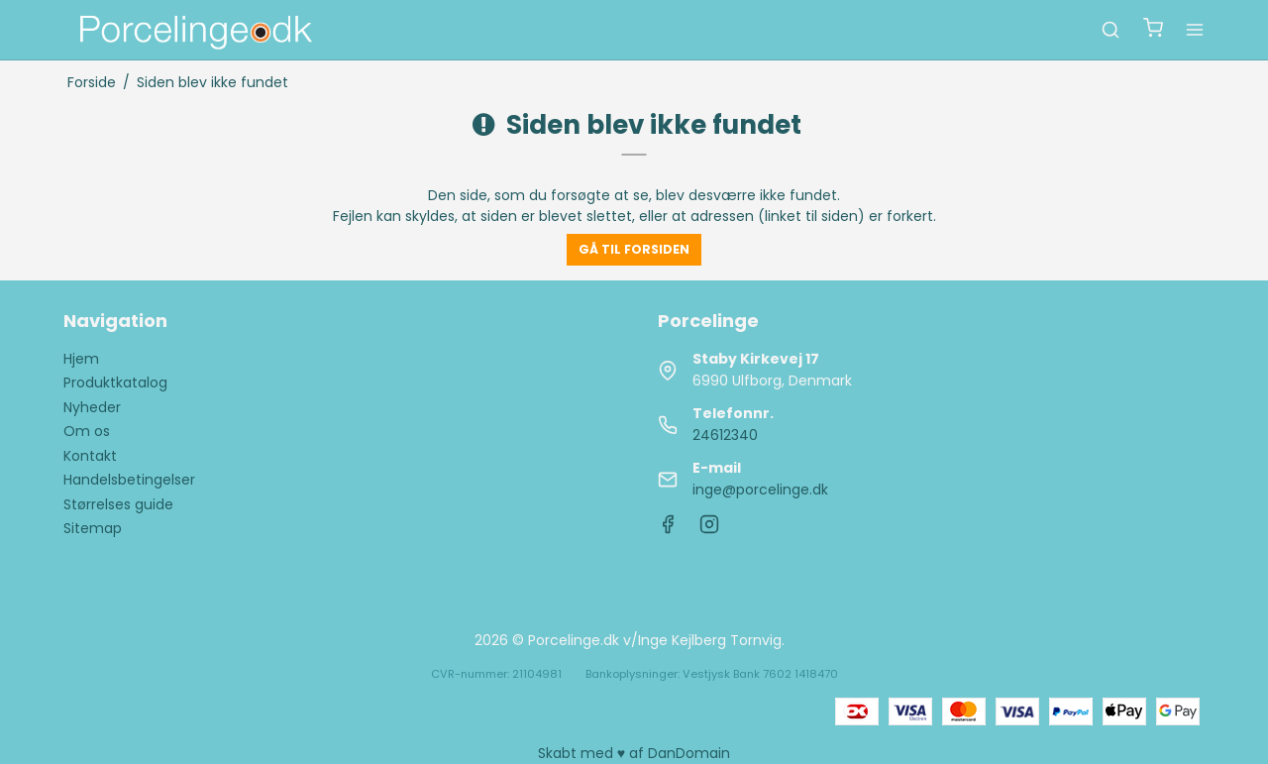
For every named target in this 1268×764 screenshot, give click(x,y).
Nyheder (92, 407)
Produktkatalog (115, 382)
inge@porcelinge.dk (760, 489)
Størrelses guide (118, 504)
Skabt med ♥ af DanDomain (634, 753)
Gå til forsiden (634, 249)
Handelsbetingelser (129, 480)
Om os (86, 431)
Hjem (81, 359)
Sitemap (92, 528)
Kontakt (90, 456)
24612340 (725, 435)
